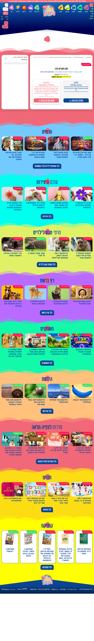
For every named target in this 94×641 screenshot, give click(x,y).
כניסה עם (5, 9)
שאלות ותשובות (33, 589)
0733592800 (63, 589)
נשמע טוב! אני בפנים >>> (46, 100)
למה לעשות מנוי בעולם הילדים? (91, 14)
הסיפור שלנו (6, 18)
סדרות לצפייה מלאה (78, 57)
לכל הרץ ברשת (47, 312)
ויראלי (30, 9)
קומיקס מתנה (5, 26)
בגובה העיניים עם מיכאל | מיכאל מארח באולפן (60, 57)
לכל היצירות (47, 216)
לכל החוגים (47, 509)
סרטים (73, 9)
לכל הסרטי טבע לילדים (47, 264)
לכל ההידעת (47, 411)
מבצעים (6, 23)
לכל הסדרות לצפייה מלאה (47, 461)
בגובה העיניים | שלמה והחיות (40, 57)
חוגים (60, 9)
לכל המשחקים (47, 363)
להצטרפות (6, 13)
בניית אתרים (19, 589)
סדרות (86, 9)
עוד (11, 9)
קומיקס (67, 9)
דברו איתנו (2, 18)
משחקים (79, 9)
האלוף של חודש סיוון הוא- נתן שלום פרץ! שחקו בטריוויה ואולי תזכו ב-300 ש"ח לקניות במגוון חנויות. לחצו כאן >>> (47, 1)
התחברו (56, 74)
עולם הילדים (88, 57)
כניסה (6, 5)
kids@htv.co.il (54, 589)
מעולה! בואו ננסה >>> (76, 100)
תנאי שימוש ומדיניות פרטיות (44, 589)
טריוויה (17, 8)
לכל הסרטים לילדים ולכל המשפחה (47, 166)
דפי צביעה (36, 9)
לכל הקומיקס (47, 567)
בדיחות (24, 9)
